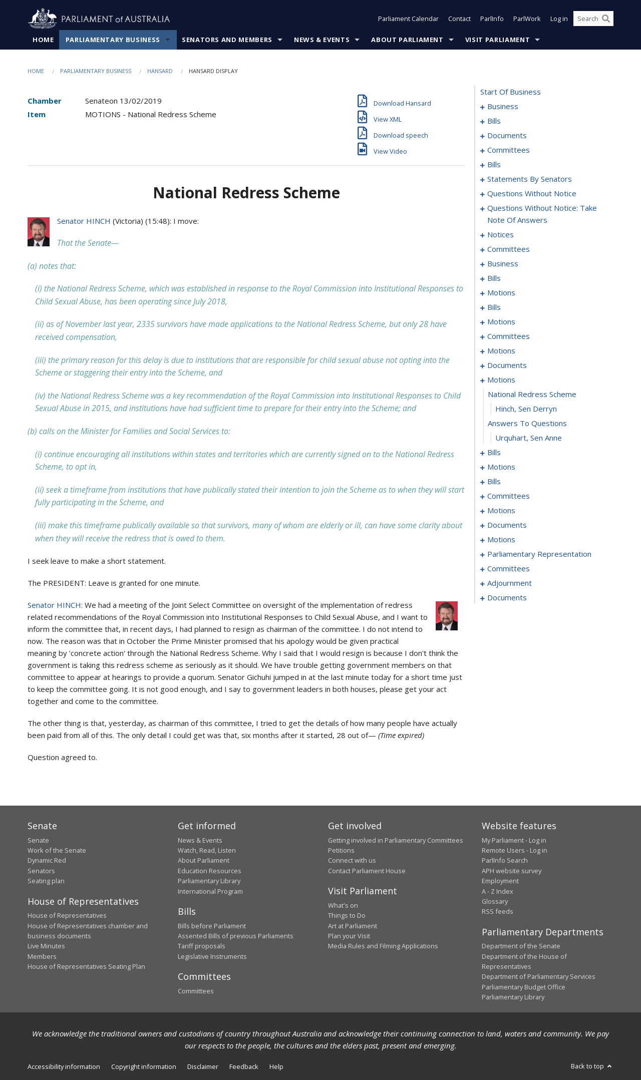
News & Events (322, 39)
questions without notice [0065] (531, 194)
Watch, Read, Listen (207, 850)
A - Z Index (497, 891)
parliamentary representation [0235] (539, 554)
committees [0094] (508, 249)
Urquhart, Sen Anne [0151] (528, 438)
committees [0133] (508, 336)
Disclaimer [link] (202, 1066)
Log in (559, 19)
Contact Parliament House (367, 870)
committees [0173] (508, 496)
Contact (459, 19)
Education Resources (209, 870)
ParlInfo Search (505, 860)
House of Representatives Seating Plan (86, 966)
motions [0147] (501, 380)
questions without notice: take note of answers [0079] (542, 214)
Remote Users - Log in (514, 850)
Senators (41, 870)
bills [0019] (494, 121)
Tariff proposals (201, 946)
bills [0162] (494, 482)
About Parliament (407, 39)
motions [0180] (501, 511)
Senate (38, 840)
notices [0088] (500, 235)
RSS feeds (497, 911)
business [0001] (502, 107)
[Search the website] (593, 19)
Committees (196, 990)
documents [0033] (507, 136)
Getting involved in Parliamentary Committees (395, 840)
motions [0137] (501, 351)
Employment (500, 881)
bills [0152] (494, 453)
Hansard (160, 71)
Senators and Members (227, 39)
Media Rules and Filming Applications (383, 946)
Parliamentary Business (113, 39)
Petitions (341, 850)
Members (42, 956)
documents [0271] (507, 598)
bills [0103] (494, 278)
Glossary (495, 901)
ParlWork (527, 19)
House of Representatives (67, 915)
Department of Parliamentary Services (538, 976)
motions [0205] (501, 540)
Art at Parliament (352, 925)
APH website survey (511, 870)
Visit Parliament (497, 39)
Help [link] (276, 1066)
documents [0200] (507, 525)
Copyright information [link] (143, 1066)
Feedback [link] (243, 1066)
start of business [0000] (510, 92)
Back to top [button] (592, 1065)
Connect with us (352, 860)
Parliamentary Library (209, 881)
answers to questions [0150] (527, 424)
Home (43, 39)
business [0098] (502, 264)
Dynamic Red (47, 860)
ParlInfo (492, 19)
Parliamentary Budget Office (523, 986)
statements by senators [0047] (529, 179)
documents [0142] (507, 366)
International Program (210, 891)
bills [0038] (494, 165)
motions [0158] (501, 467)
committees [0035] (508, 150)
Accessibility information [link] (64, 1066)
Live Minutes (46, 946)
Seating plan (46, 881)
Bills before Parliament (212, 925)
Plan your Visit (349, 935)
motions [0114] (501, 293)
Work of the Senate (57, 850)
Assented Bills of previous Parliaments (235, 935)
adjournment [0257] (509, 583)
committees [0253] (508, 569)
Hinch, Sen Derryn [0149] (526, 409)
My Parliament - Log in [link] (514, 840)
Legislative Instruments (212, 956)
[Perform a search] (605, 19)
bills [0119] (494, 307)
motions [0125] (501, 322)
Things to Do (347, 915)
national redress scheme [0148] (532, 395)
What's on (343, 905)
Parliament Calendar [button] (408, 19)
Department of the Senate (521, 946)
